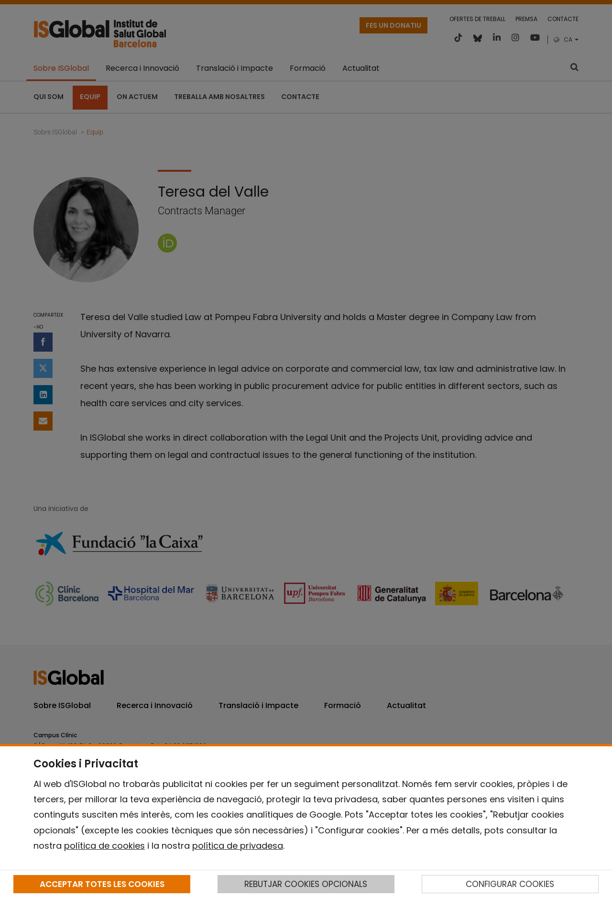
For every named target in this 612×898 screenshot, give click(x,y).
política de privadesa (237, 846)
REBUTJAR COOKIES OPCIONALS (305, 884)
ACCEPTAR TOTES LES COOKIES (102, 884)
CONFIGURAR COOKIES (510, 884)
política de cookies (104, 846)
